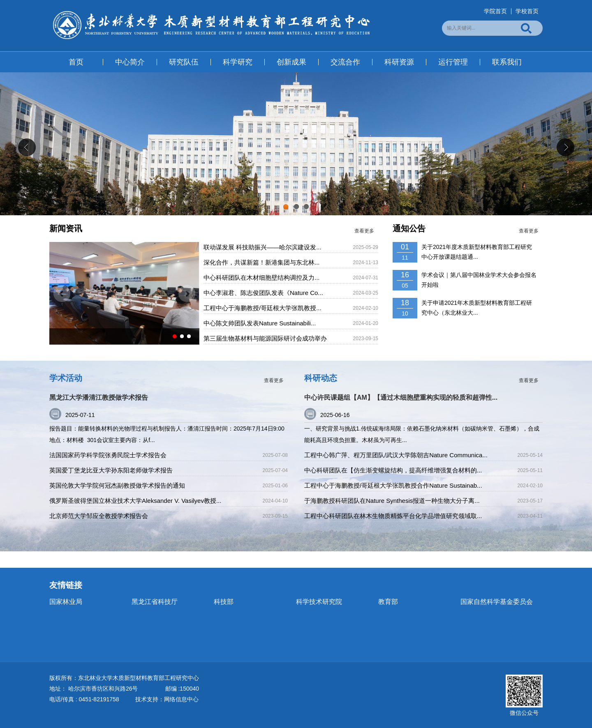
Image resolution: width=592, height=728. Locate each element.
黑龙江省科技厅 (155, 601)
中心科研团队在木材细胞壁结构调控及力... (262, 277)
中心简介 (130, 62)
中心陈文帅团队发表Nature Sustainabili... (260, 323)
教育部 (388, 601)
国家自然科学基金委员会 (496, 601)
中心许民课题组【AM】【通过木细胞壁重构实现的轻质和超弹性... (400, 397)
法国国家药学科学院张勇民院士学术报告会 (107, 455)
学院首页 (495, 11)
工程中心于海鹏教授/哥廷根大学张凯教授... (262, 307)
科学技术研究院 (319, 601)
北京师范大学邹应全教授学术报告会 (98, 515)
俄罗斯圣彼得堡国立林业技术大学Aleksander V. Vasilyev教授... (135, 500)
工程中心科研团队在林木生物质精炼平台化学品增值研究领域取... (393, 515)
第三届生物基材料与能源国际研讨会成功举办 (265, 338)
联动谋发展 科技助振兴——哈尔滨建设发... (262, 247)
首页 (76, 62)
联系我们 (507, 62)
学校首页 (527, 11)
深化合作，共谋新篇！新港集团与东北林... (262, 262)
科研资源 (399, 62)
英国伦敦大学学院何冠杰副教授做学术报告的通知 (117, 485)
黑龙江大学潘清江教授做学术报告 (98, 397)
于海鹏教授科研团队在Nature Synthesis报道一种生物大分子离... (392, 500)
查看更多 (364, 231)
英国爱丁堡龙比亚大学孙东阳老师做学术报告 (111, 470)
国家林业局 (65, 601)
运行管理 (453, 62)
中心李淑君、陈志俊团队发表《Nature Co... (263, 292)
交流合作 (345, 62)
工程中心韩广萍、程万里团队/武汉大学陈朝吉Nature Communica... (396, 455)
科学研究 (237, 62)
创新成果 (291, 62)
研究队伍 (184, 62)
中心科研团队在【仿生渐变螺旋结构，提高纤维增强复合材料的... (393, 470)
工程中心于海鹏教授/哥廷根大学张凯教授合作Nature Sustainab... (393, 485)
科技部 (224, 601)
